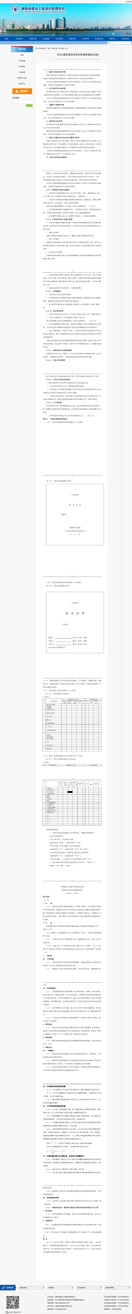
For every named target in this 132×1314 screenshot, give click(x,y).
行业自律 (59, 39)
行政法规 (22, 61)
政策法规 (33, 39)
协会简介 (19, 39)
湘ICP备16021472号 (62, 1303)
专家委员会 (99, 39)
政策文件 (22, 84)
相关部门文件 (22, 78)
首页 (6, 39)
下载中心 (112, 39)
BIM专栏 (85, 39)
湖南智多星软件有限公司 (63, 1306)
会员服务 (46, 39)
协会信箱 (125, 39)
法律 (22, 55)
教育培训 (72, 39)
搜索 (29, 105)
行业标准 (22, 72)
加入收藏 (128, 1)
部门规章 (22, 66)
